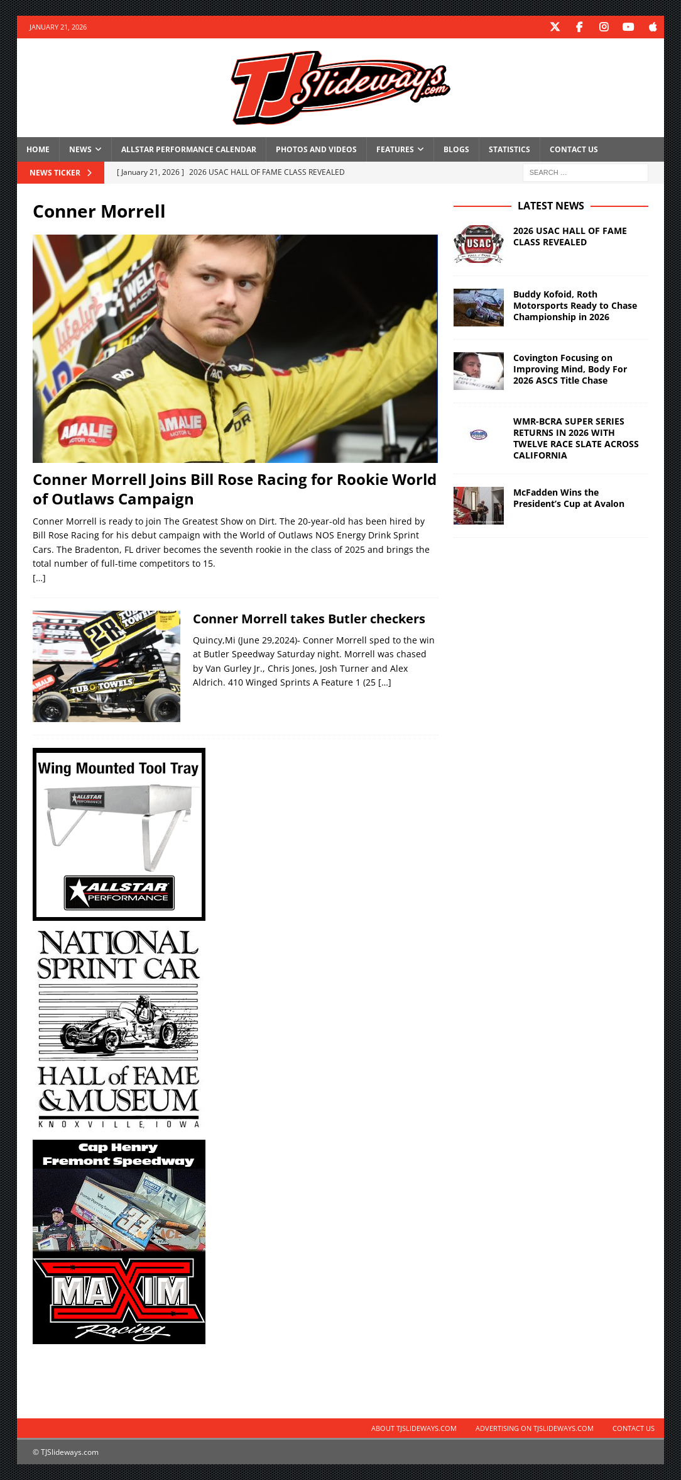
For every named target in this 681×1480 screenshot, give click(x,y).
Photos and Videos (316, 148)
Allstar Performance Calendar (188, 148)
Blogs (456, 148)
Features (395, 148)
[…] (39, 577)
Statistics (509, 148)
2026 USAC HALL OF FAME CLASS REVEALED (570, 235)
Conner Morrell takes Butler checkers (309, 617)
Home (38, 148)
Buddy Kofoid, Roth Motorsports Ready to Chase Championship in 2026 (575, 304)
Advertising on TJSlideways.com (535, 1428)
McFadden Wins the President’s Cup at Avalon (568, 497)
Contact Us (574, 148)
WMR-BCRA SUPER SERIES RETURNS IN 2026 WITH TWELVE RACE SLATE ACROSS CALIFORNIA (576, 438)
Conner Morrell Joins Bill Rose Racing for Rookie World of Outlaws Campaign (235, 488)
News (80, 148)
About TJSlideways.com (414, 1428)
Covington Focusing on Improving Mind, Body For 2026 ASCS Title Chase (570, 368)
